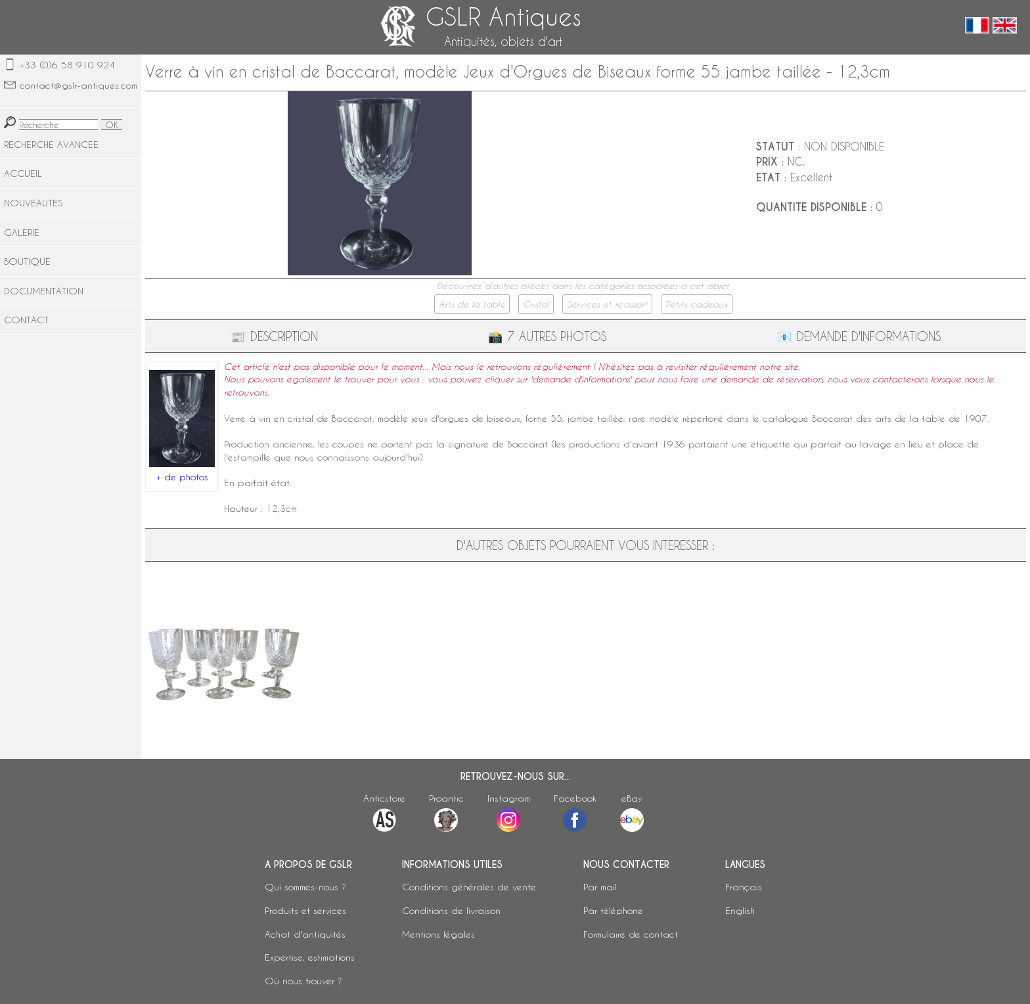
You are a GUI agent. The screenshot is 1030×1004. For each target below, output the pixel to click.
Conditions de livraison (451, 910)
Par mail (600, 886)
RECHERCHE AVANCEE (51, 144)
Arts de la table (472, 304)
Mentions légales (438, 934)
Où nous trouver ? (303, 980)
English (740, 910)
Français (743, 886)
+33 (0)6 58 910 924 (67, 64)
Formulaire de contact (630, 934)
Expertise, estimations (310, 957)
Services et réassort (607, 304)
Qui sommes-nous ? (305, 886)
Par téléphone (613, 910)
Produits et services (305, 910)
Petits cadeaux (696, 304)
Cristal (536, 304)
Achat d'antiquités (305, 934)
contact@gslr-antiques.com (78, 85)
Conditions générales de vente (469, 886)
